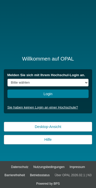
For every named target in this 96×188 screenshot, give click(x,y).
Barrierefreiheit (15, 175)
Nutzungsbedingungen (49, 167)
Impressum (77, 167)
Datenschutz (19, 167)
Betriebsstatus (40, 175)
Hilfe (47, 139)
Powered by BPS (48, 183)
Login (48, 94)
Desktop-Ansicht (48, 127)
